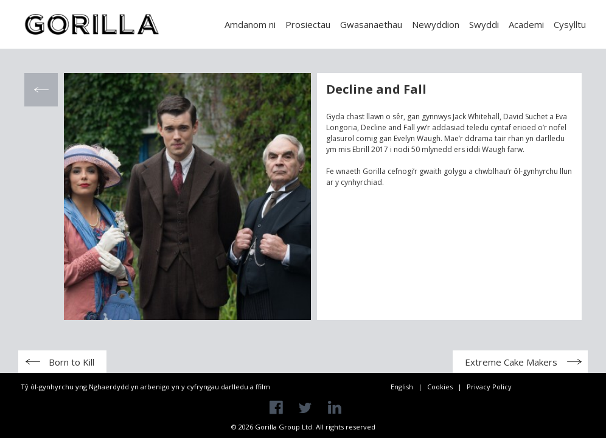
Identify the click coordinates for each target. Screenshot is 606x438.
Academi (526, 24)
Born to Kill (71, 362)
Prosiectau (307, 24)
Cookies (440, 386)
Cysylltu (570, 24)
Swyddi (484, 24)
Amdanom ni (250, 24)
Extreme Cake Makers (511, 362)
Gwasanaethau (371, 24)
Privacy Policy (489, 386)
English (402, 386)
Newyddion (435, 24)
